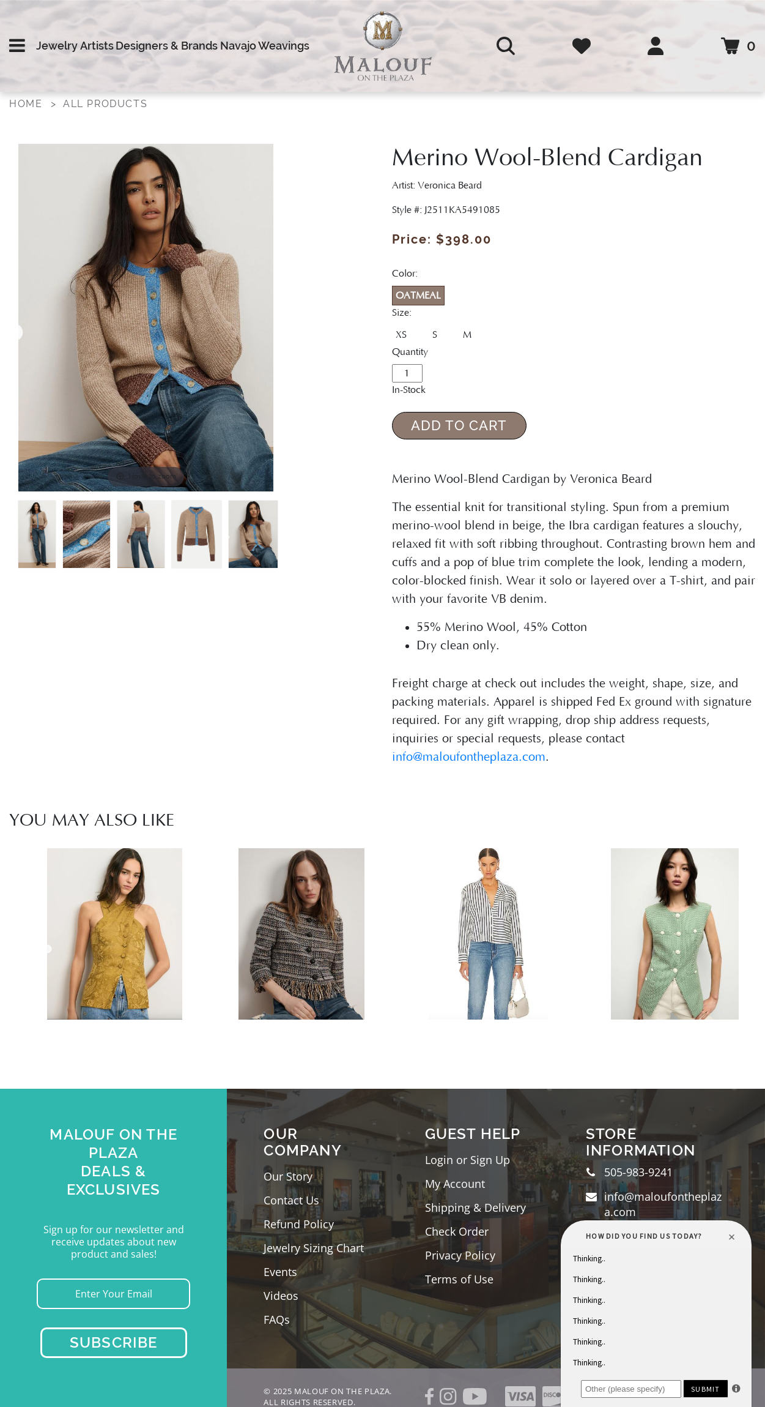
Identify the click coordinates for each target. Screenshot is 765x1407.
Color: (405, 273)
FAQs (277, 1319)
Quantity (410, 351)
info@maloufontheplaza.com (468, 757)
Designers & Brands (167, 45)
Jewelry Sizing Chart (314, 1248)
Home (25, 104)
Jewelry (57, 45)
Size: (402, 312)
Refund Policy (299, 1224)
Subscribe (114, 1342)
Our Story (288, 1176)
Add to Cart (459, 425)
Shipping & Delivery (475, 1207)
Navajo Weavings (264, 45)
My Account (455, 1183)
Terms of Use (459, 1279)
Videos (281, 1295)
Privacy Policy (460, 1255)
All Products (105, 104)
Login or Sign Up (467, 1159)
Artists (97, 45)
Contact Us (291, 1200)
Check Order (457, 1231)
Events (280, 1271)
